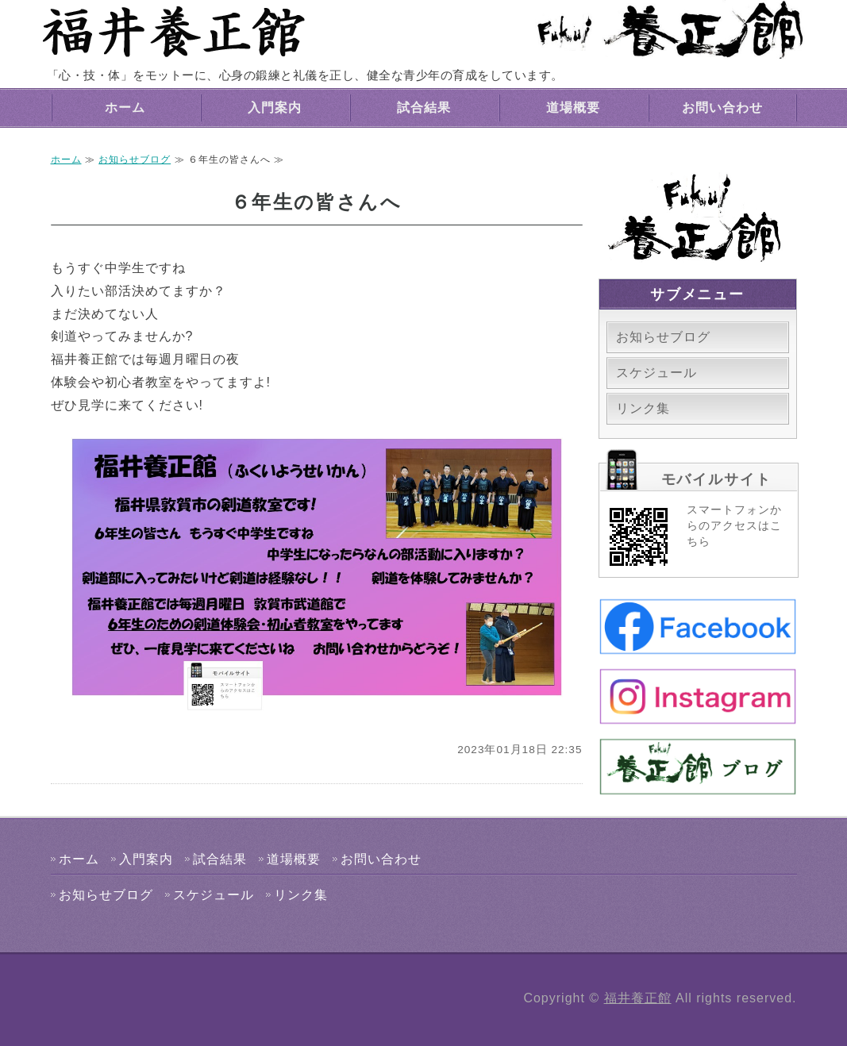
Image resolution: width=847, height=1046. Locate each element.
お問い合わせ (722, 107)
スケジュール (656, 372)
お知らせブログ (134, 159)
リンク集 (643, 408)
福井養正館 (638, 998)
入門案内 (275, 107)
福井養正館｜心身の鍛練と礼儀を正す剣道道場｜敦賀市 (174, 31)
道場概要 (573, 107)
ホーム (125, 107)
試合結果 (424, 107)
